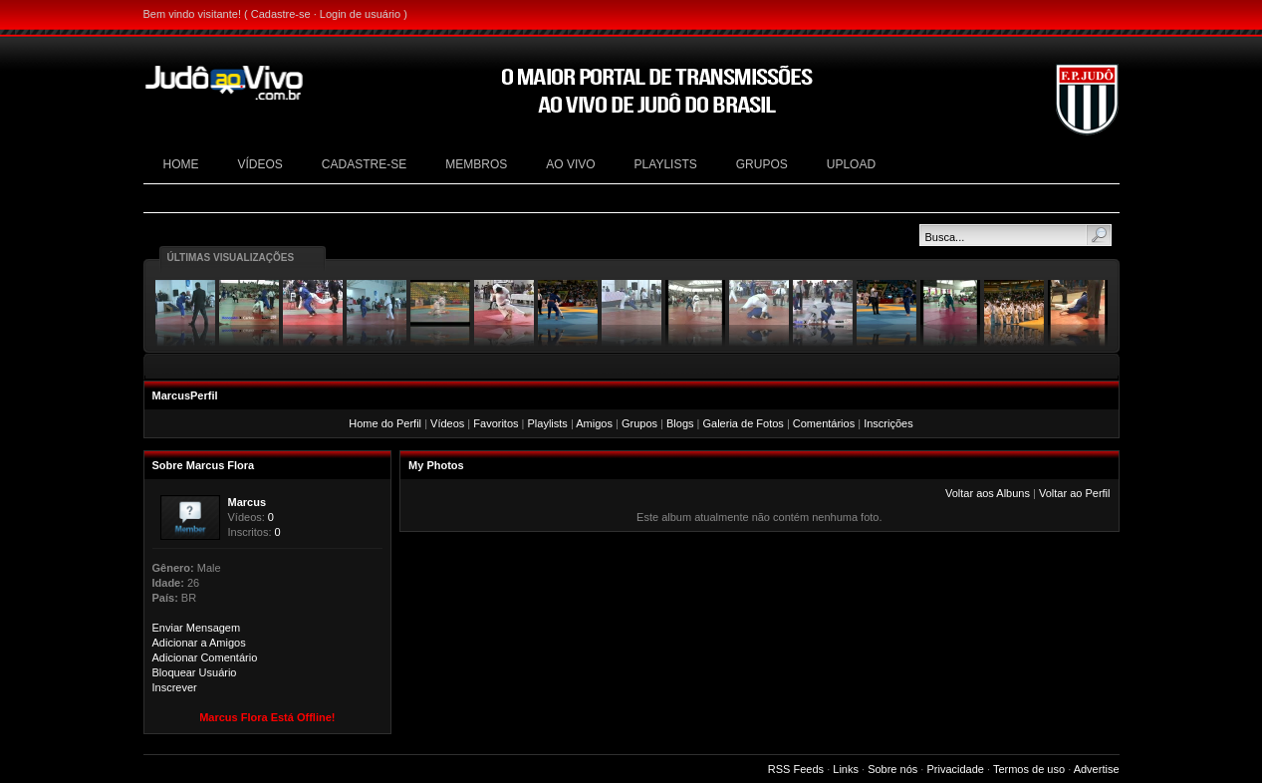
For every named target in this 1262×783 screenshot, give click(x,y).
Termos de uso (1029, 769)
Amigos (594, 423)
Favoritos (495, 423)
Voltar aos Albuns (987, 493)
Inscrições (888, 423)
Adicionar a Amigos (199, 643)
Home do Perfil (385, 423)
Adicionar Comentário (205, 657)
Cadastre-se (281, 14)
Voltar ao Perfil (1075, 493)
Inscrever (174, 687)
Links (846, 769)
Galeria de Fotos (743, 423)
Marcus (247, 502)
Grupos (639, 423)
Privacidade (954, 769)
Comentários (824, 423)
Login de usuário (360, 14)
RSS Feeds (796, 769)
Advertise (1097, 769)
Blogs (680, 423)
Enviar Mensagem (196, 628)
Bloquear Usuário (194, 672)
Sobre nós (892, 769)
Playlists (548, 423)
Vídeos (447, 423)
